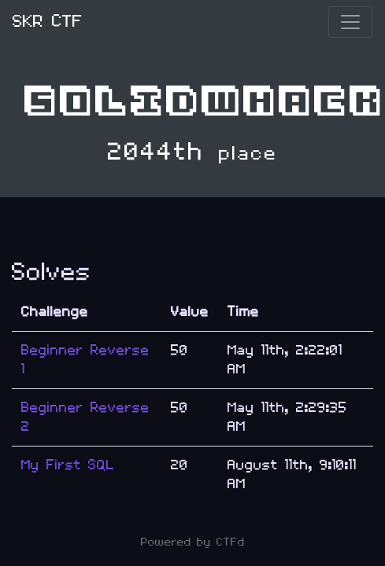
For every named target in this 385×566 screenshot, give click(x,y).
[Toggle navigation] (350, 22)
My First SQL (68, 465)
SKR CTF (48, 22)
